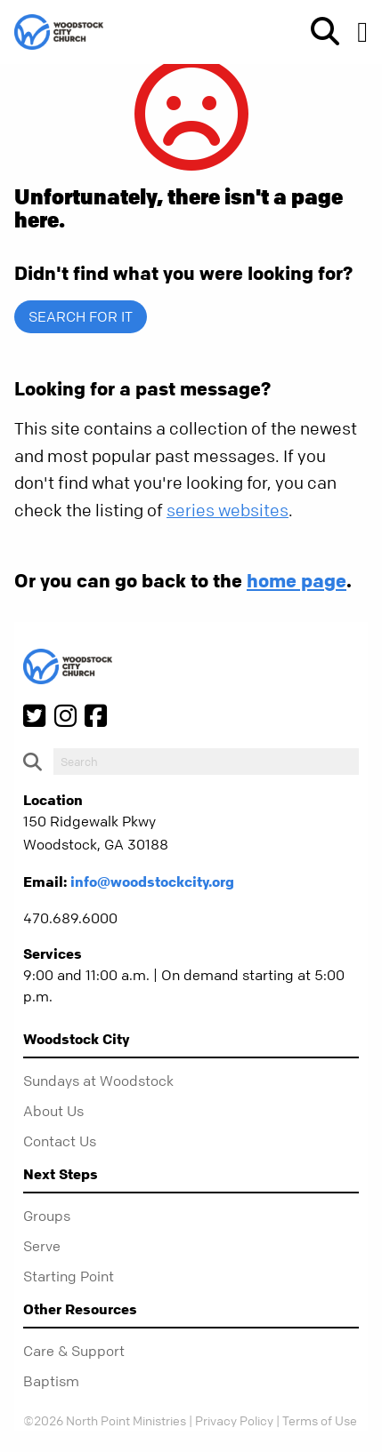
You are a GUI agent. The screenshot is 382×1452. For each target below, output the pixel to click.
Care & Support (74, 1351)
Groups (46, 1216)
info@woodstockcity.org (152, 881)
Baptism (51, 1381)
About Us (53, 1111)
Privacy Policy (234, 1420)
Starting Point (68, 1276)
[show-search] (318, 32)
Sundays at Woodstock (98, 1080)
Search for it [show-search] (80, 316)
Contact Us (59, 1141)
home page (296, 580)
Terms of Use (319, 1420)
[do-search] (206, 761)
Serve (42, 1246)
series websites (228, 510)
